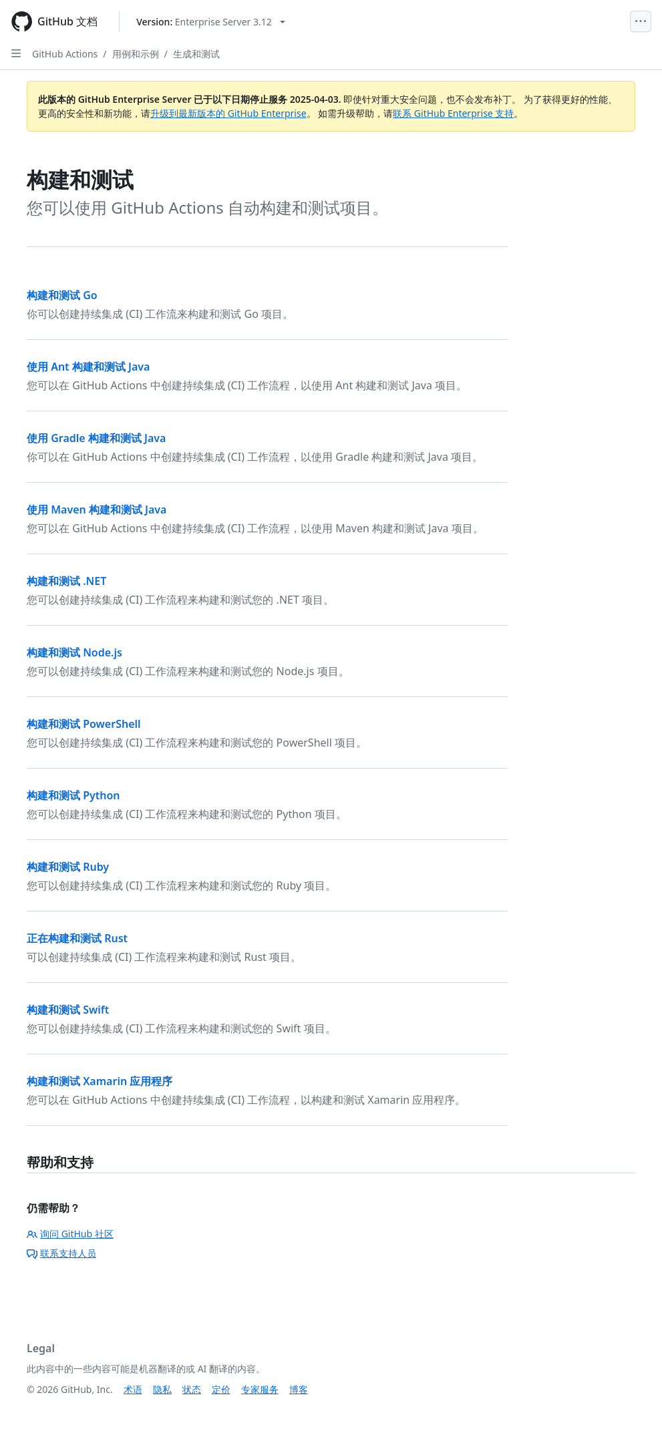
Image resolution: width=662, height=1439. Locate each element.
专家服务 (260, 1389)
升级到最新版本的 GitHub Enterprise (228, 113)
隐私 (162, 1389)
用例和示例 (135, 53)
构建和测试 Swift (68, 1009)
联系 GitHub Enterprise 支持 (453, 113)
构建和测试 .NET (66, 581)
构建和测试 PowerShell (84, 723)
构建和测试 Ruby (68, 866)
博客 (298, 1389)
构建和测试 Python (73, 795)
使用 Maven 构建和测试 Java (96, 509)
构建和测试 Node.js (74, 652)
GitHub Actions (65, 53)
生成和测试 (196, 53)
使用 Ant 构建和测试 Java (88, 366)
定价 (221, 1389)
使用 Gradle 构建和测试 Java (96, 438)
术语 (133, 1389)
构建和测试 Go (62, 295)
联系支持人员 (61, 1253)
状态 (191, 1389)
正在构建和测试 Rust (77, 938)
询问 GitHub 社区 (70, 1233)
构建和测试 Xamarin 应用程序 (99, 1081)
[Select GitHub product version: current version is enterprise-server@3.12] (210, 21)
